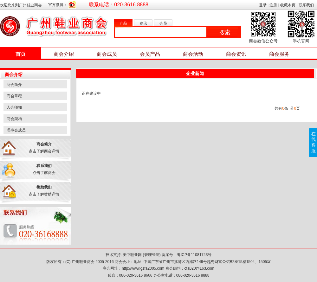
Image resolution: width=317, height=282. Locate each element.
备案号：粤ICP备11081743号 (186, 255)
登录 (263, 5)
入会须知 (14, 107)
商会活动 (193, 54)
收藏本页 (287, 5)
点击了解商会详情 (44, 151)
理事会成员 (16, 130)
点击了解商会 (44, 172)
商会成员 (107, 54)
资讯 (143, 23)
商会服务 (279, 54)
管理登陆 (151, 255)
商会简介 (14, 84)
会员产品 (150, 54)
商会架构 (14, 119)
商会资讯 (236, 54)
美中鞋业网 (132, 255)
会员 (163, 23)
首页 (21, 54)
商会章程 (14, 96)
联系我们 (306, 5)
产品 (123, 23)
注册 (273, 5)
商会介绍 (64, 54)
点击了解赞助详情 (44, 194)
